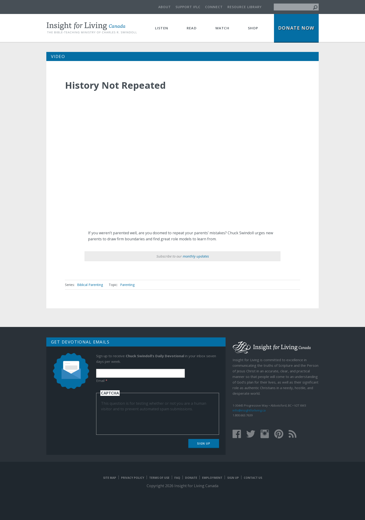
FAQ (177, 478)
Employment (212, 478)
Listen (161, 28)
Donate (191, 478)
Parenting (127, 284)
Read (192, 28)
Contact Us (253, 478)
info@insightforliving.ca (249, 410)
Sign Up (203, 443)
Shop (253, 28)
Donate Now (296, 28)
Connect (214, 7)
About (164, 7)
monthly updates (196, 256)
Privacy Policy (132, 478)
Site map (109, 478)
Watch (222, 28)
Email (101, 380)
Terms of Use (159, 478)
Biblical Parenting (90, 284)
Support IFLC (188, 7)
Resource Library (244, 7)
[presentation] (136, 421)
